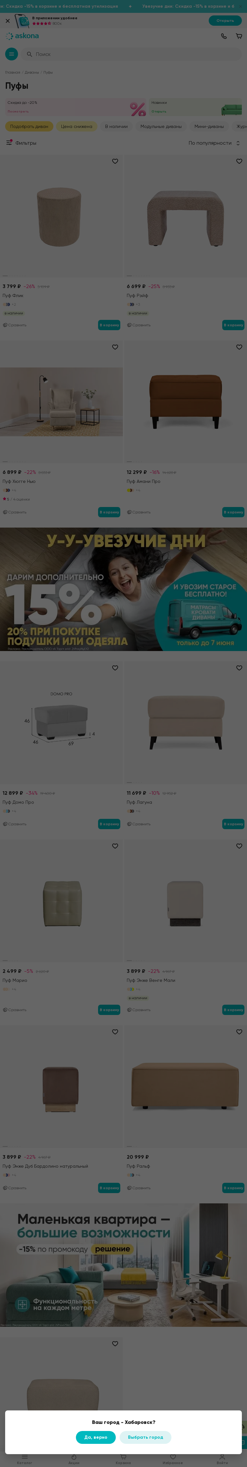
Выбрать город (145, 1437)
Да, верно (95, 1437)
